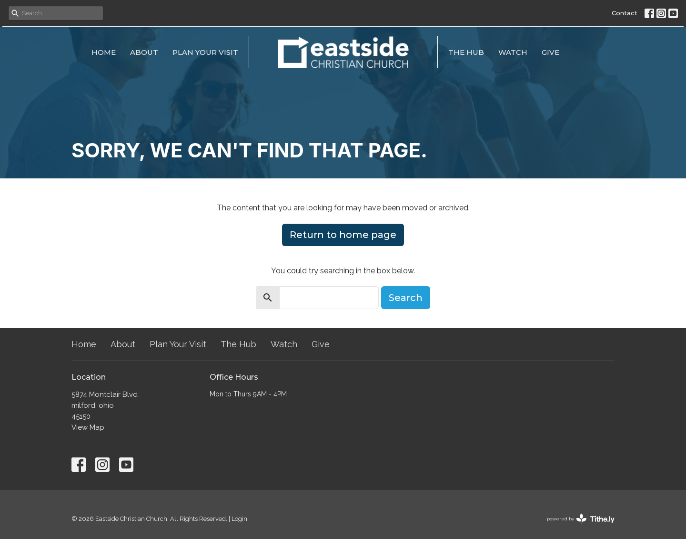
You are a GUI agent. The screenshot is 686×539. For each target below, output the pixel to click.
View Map (87, 427)
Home (103, 52)
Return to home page (343, 234)
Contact (624, 13)
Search (406, 297)
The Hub (466, 52)
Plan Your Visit (205, 52)
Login (239, 518)
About (144, 52)
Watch (512, 52)
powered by (581, 518)
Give (550, 52)
